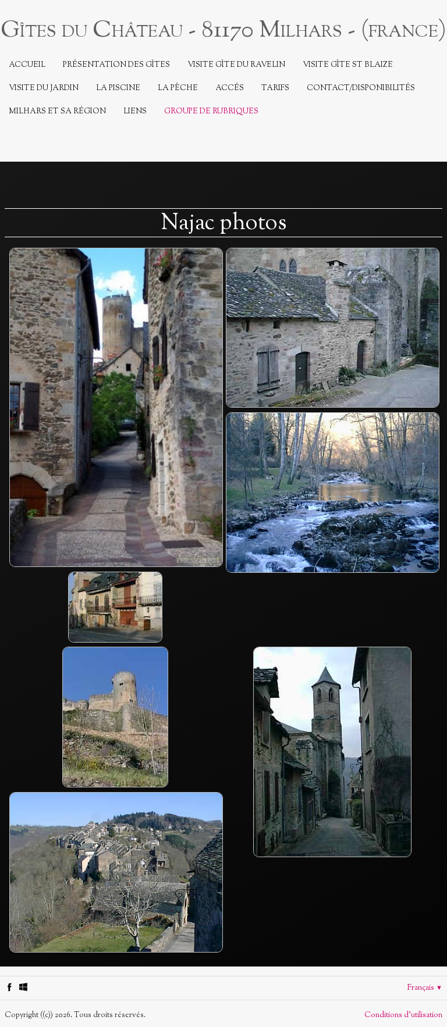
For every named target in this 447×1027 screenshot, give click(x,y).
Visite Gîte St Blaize (348, 65)
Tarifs (275, 88)
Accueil (27, 65)
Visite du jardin (44, 88)
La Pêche (178, 88)
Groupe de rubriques (211, 111)
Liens (135, 111)
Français (424, 988)
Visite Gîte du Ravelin (236, 65)
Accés (229, 88)
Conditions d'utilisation (403, 1015)
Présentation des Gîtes (116, 65)
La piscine (118, 88)
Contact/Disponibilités (361, 88)
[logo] (223, 29)
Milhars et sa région (57, 111)
